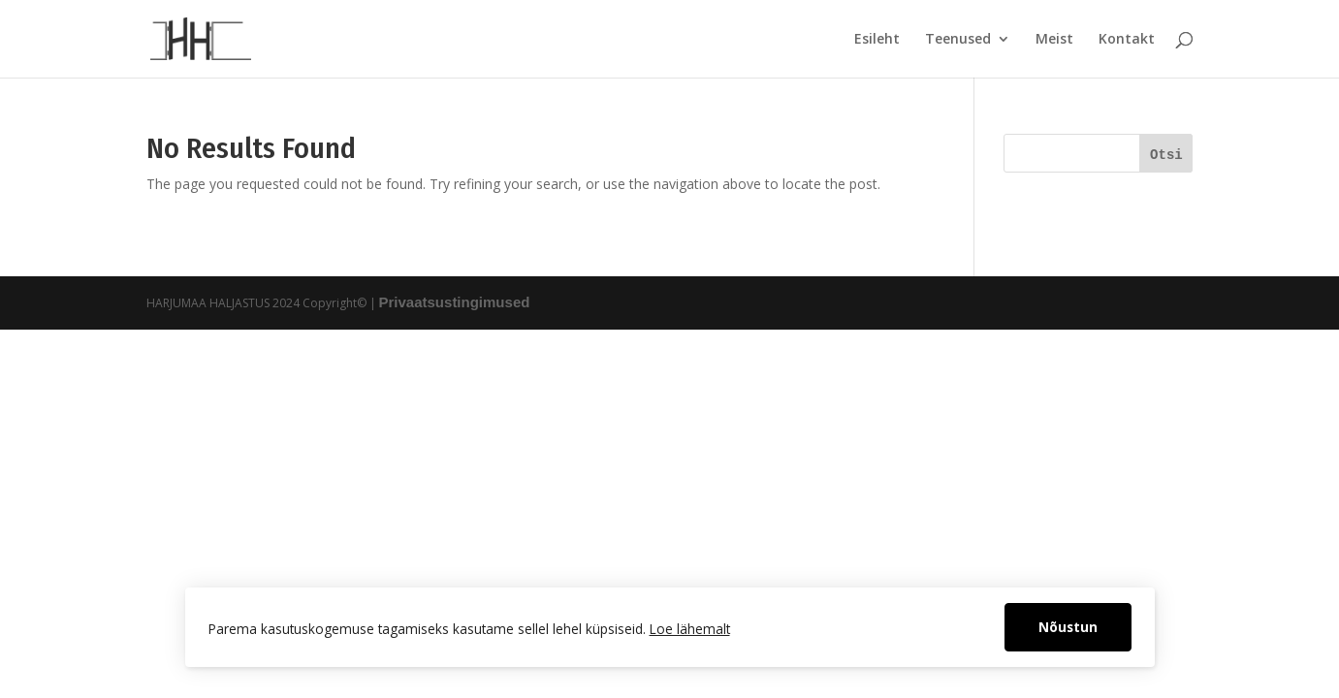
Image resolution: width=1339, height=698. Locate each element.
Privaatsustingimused (454, 302)
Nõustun (1068, 627)
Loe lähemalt (690, 628)
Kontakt (1127, 40)
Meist (1054, 40)
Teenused (958, 40)
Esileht (877, 40)
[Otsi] (1166, 153)
